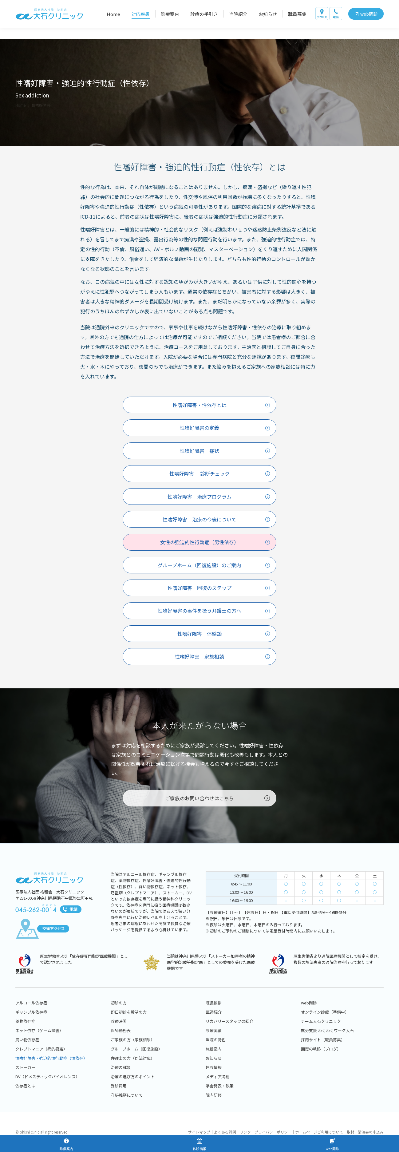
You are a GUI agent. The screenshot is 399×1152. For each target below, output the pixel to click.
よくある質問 (225, 1131)
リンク (245, 1131)
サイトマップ (199, 1131)
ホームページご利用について (319, 1131)
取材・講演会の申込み (365, 1131)
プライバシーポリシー (273, 1131)
